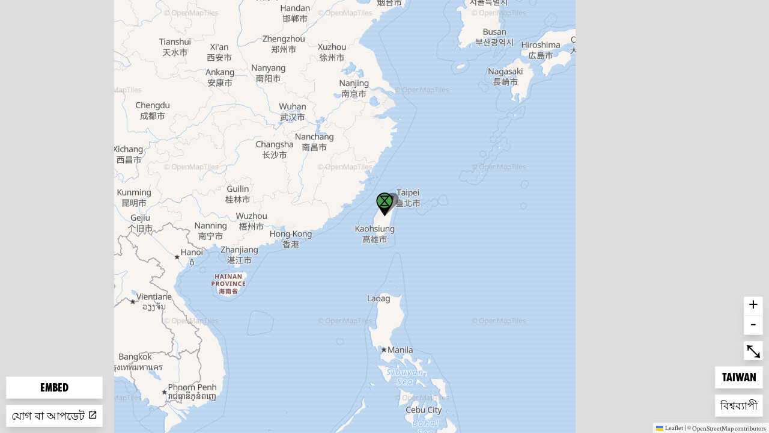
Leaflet (669, 427)
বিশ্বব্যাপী (739, 404)
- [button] (753, 325)
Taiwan (741, 376)
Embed (54, 387)
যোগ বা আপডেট (54, 416)
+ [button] (753, 306)
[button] (384, 204)
